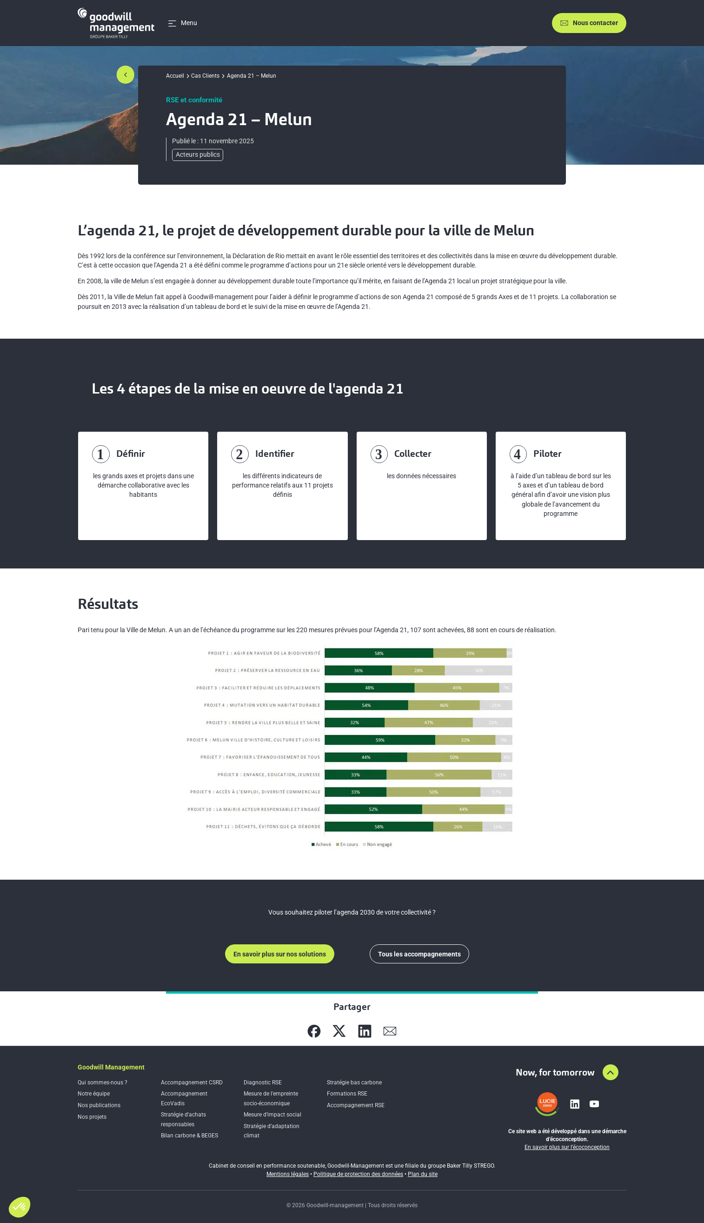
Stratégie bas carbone (354, 1082)
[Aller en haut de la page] (610, 1072)
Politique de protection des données (358, 1174)
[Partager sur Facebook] (314, 1031)
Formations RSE (347, 1093)
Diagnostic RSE (263, 1082)
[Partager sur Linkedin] (365, 1031)
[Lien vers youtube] (594, 1104)
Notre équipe (94, 1093)
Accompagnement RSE (356, 1105)
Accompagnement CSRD (192, 1082)
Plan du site (423, 1174)
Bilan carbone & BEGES (189, 1135)
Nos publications (99, 1105)
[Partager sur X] (339, 1031)
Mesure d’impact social (272, 1114)
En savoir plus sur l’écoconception (567, 1147)
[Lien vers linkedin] (574, 1104)
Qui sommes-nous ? (102, 1082)
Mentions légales (287, 1174)
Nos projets (92, 1117)
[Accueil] (116, 23)
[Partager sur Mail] (390, 1031)
